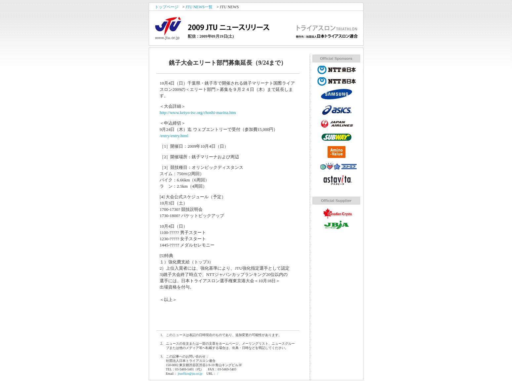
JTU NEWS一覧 (199, 7)
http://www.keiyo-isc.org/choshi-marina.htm (198, 112)
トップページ (166, 7)
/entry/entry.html (174, 135)
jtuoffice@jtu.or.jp (190, 373)
